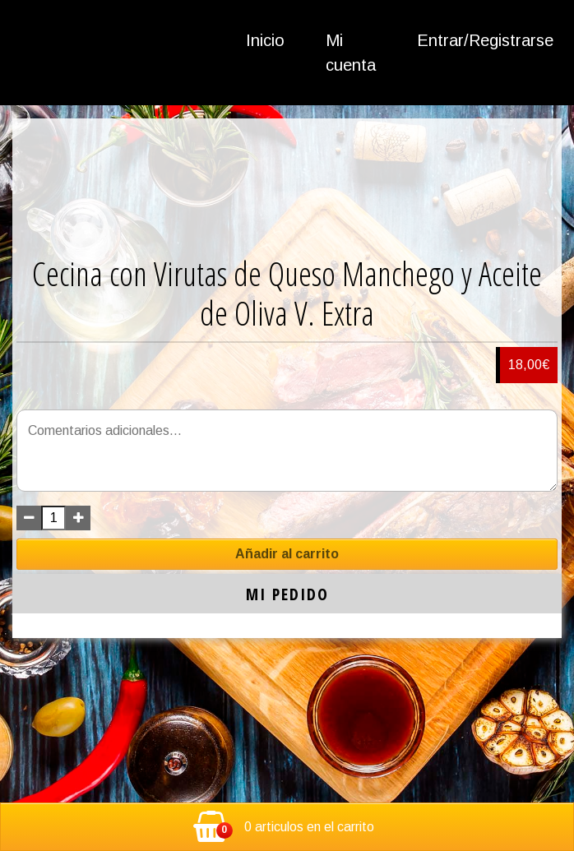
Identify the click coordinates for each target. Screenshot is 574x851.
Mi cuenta (351, 52)
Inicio (265, 40)
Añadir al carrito (287, 554)
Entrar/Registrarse (485, 40)
